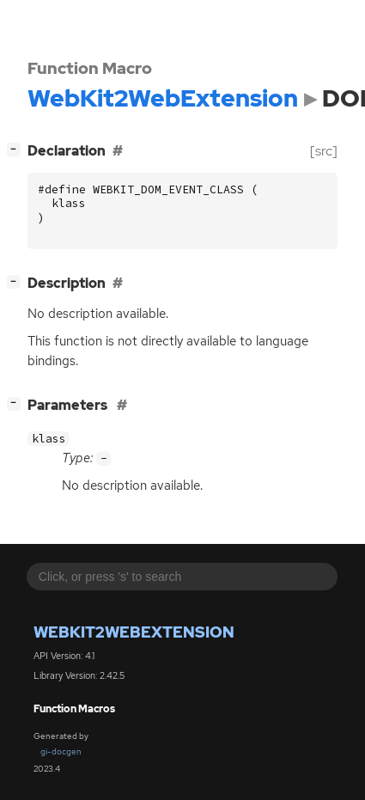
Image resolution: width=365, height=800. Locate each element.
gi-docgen (61, 751)
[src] (324, 151)
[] (17, 149)
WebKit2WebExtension (133, 632)
